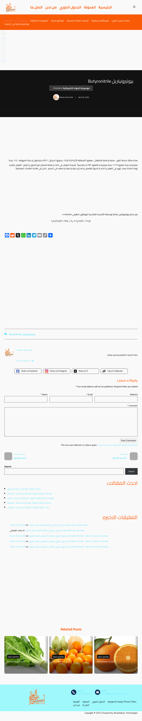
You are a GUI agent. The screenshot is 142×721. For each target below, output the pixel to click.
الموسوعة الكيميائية (39, 20)
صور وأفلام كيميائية (100, 20)
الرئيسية (105, 7)
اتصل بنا (36, 7)
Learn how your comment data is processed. (99, 445)
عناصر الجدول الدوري (121, 20)
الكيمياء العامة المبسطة (78, 20)
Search (7, 466)
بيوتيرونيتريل (29, 334)
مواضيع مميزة (57, 20)
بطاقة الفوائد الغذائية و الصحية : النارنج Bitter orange (30, 498)
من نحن (51, 7)
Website (134, 394)
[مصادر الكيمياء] (10, 7)
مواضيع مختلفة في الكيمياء (16, 24)
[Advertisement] (71, 50)
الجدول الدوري (70, 7)
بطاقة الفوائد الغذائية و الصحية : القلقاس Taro (28, 507)
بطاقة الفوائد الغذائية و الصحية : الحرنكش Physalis (29, 493)
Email (89, 394)
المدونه (85, 701)
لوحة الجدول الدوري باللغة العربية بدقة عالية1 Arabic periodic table (58, 525)
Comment (132, 405)
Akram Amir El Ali (17, 525)
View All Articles (25, 361)
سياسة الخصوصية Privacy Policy (122, 701)
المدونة (90, 7)
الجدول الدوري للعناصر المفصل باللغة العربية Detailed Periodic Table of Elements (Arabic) (69, 536)
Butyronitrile (15, 334)
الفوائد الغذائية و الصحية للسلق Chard (24, 489)
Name (44, 394)
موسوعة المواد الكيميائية (15, 20)
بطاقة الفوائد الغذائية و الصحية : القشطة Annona (29, 503)
